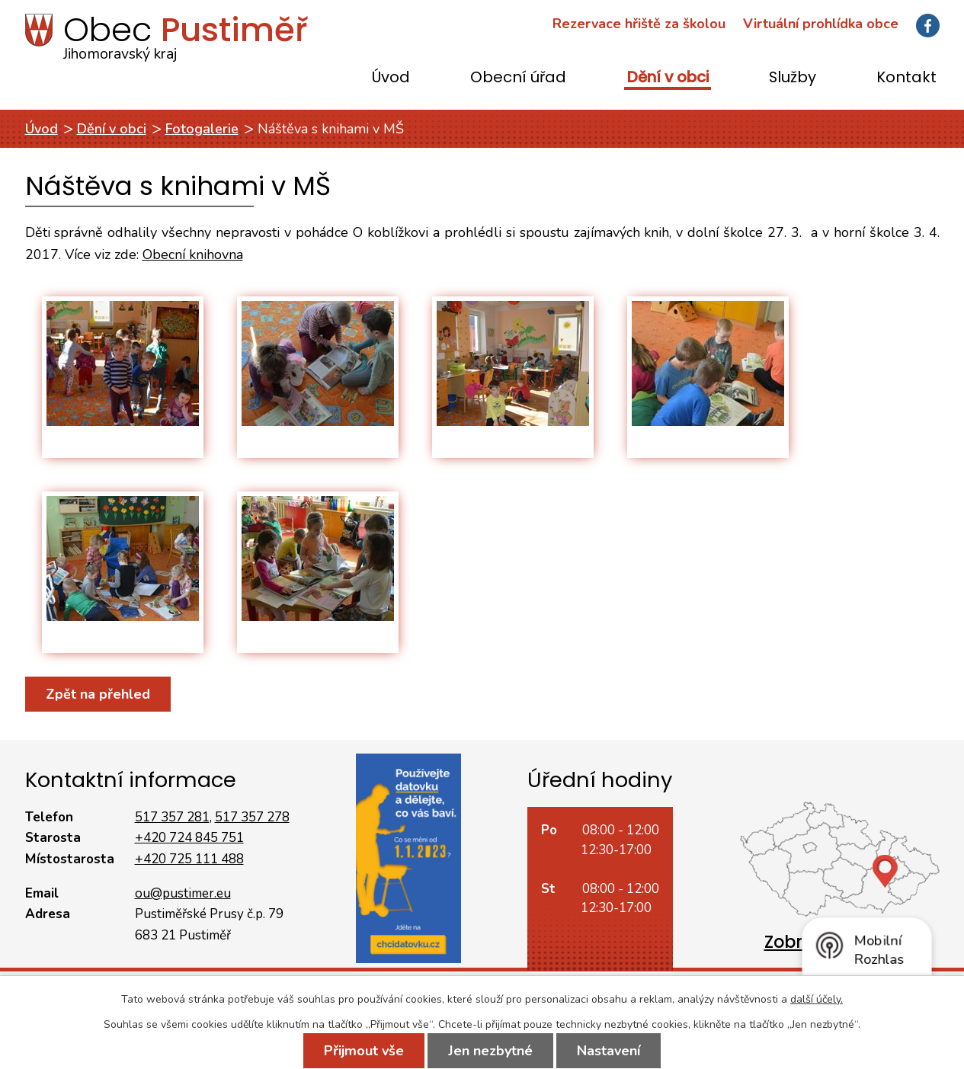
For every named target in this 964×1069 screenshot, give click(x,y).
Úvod (391, 78)
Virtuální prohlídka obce (820, 23)
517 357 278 (252, 817)
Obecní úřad (518, 78)
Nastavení (608, 1051)
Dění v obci (668, 78)
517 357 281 (172, 817)
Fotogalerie (202, 129)
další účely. (816, 999)
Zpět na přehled (98, 694)
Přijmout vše (364, 1051)
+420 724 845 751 (189, 838)
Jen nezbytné (490, 1051)
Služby (792, 78)
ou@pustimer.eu (183, 893)
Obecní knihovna (193, 254)
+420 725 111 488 (189, 859)
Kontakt (906, 78)
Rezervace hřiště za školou (638, 23)
